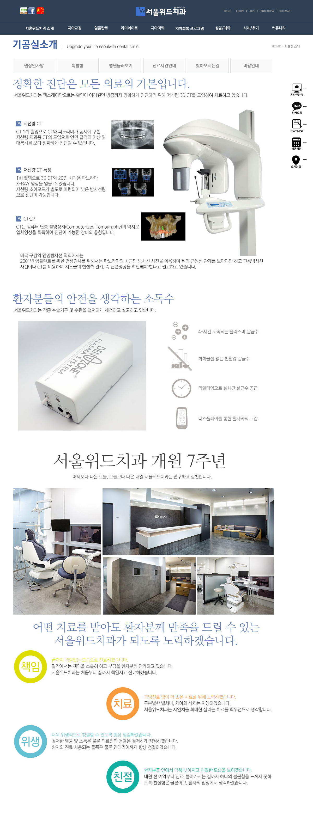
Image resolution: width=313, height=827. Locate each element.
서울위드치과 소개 (41, 28)
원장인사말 (34, 66)
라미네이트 (129, 28)
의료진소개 (292, 46)
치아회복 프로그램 (189, 28)
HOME (276, 46)
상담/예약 (222, 28)
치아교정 (75, 28)
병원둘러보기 (121, 66)
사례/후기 (250, 28)
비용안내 (251, 66)
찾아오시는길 (208, 66)
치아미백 (157, 28)
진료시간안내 (164, 66)
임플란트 (101, 28)
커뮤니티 (279, 28)
